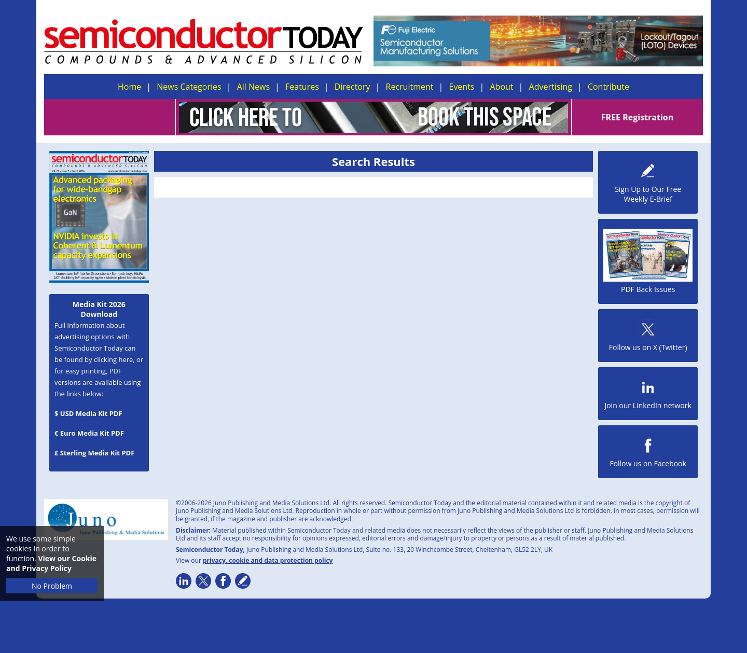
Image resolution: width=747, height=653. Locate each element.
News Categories (189, 86)
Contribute (608, 86)
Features (302, 86)
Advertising (550, 86)
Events (461, 86)
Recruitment (410, 86)
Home (129, 86)
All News (253, 86)
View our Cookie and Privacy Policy (51, 563)
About (502, 86)
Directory (352, 86)
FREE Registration (637, 117)
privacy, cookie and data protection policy (268, 560)
